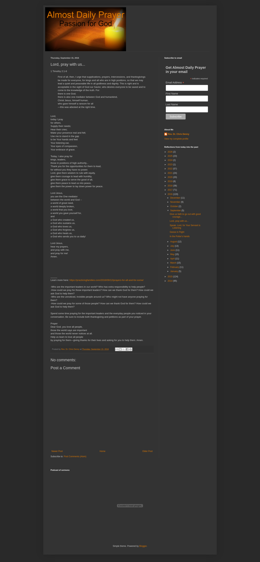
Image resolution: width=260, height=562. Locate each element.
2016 (170, 194)
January (174, 271)
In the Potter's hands (180, 236)
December (175, 198)
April (172, 258)
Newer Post (57, 451)
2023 (170, 164)
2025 (170, 156)
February (174, 267)
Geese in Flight (177, 232)
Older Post (147, 451)
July (172, 246)
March (173, 263)
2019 (170, 181)
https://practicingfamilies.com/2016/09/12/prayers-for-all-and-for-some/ (107, 280)
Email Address (175, 82)
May (172, 254)
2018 (170, 185)
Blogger (143, 546)
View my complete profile (176, 139)
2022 (170, 168)
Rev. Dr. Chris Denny (178, 134)
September (175, 210)
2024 (170, 160)
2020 (170, 177)
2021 (170, 173)
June (173, 250)
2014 (170, 281)
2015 (170, 276)
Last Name (172, 104)
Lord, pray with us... (179, 221)
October (174, 206)
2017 (170, 190)
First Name (172, 93)
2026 (170, 152)
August (174, 241)
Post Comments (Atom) (75, 456)
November (175, 202)
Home (102, 451)
